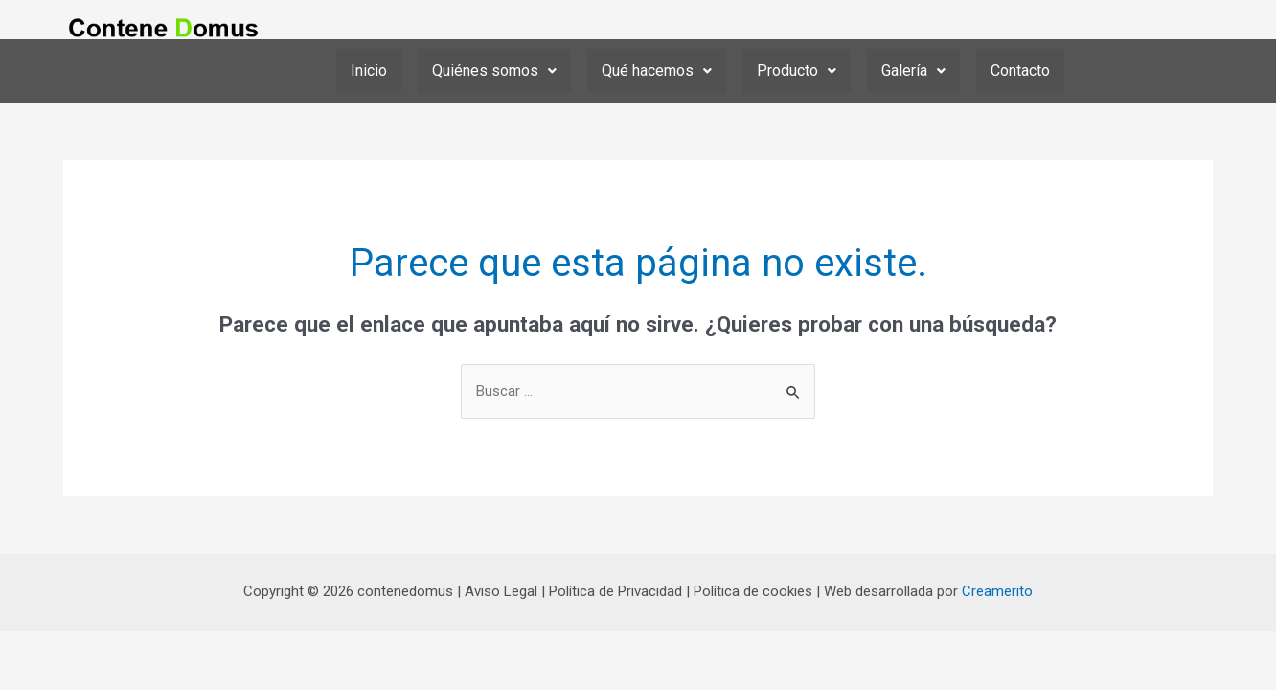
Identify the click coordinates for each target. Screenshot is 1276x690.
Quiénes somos (494, 70)
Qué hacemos (657, 70)
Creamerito (997, 592)
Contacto (1020, 70)
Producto (796, 70)
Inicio (369, 70)
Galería (913, 70)
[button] (494, 71)
